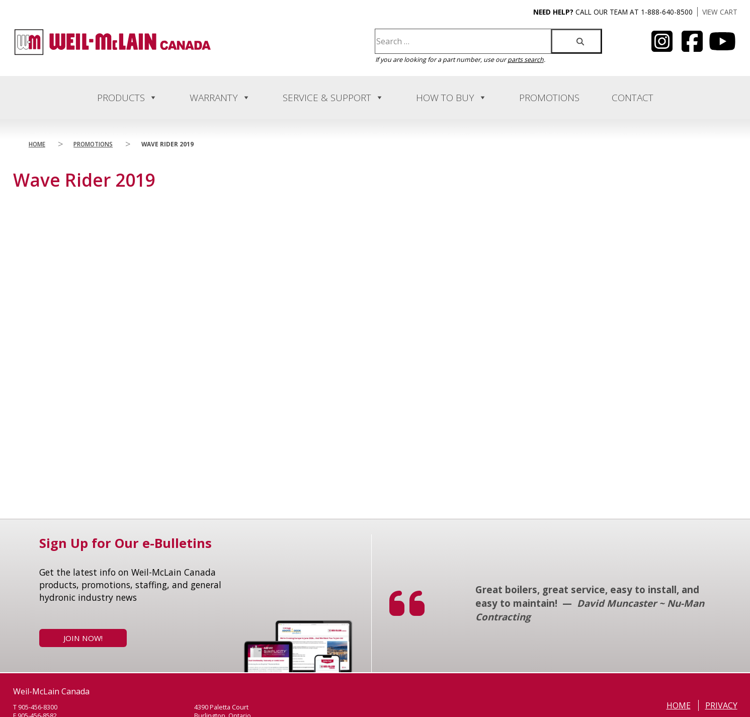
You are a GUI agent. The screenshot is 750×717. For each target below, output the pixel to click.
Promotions (549, 97)
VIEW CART (719, 12)
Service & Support (333, 97)
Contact (632, 97)
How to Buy (451, 97)
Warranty (220, 97)
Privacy (721, 705)
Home (37, 144)
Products (127, 97)
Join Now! (83, 638)
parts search (526, 59)
